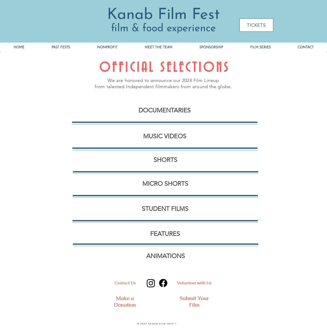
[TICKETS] (256, 25)
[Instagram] (150, 283)
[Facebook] (163, 283)
